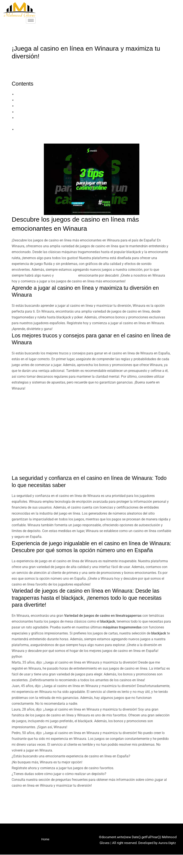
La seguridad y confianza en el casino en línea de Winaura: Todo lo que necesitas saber (82, 112)
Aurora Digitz (167, 843)
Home (45, 840)
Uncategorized (25, 65)
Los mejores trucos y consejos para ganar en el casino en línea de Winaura (72, 106)
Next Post (168, 805)
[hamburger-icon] (31, 20)
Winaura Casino (67, 275)
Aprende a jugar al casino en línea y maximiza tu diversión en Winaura (69, 100)
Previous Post (18, 805)
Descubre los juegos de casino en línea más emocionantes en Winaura (69, 94)
